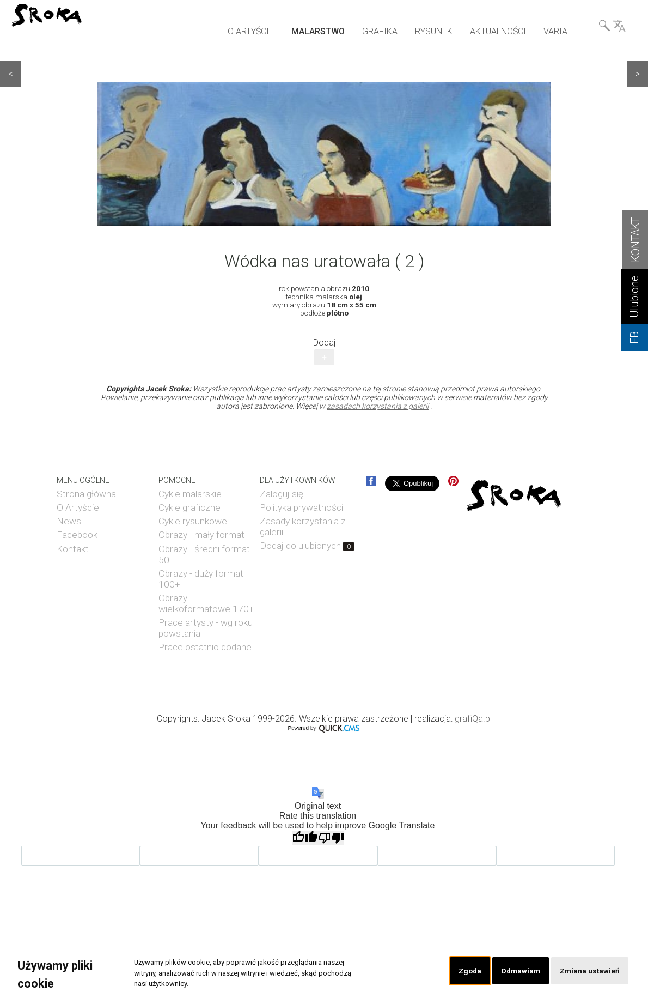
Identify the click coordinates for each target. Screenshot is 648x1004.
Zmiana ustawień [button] (588, 971)
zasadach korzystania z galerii (378, 406)
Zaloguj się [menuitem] (281, 493)
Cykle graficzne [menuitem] (189, 507)
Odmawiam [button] (515, 971)
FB (634, 337)
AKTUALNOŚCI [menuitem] (498, 31)
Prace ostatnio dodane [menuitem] (205, 647)
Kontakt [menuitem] (73, 548)
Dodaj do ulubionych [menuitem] (307, 545)
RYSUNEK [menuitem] (434, 31)
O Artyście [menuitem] (78, 507)
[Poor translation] (331, 838)
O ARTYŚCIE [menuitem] (251, 31)
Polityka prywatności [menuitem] (301, 507)
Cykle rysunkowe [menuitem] (192, 521)
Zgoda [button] (463, 971)
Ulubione (634, 297)
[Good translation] (305, 838)
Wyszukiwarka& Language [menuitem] (612, 27)
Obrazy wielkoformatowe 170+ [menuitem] (206, 603)
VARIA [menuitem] (555, 31)
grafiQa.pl (473, 718)
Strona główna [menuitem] (86, 493)
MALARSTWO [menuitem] (318, 31)
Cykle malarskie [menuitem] (190, 493)
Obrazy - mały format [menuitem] (201, 534)
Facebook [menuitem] (77, 534)
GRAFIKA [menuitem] (380, 31)
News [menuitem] (69, 521)
